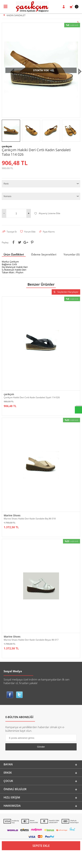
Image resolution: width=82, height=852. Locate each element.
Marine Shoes (12, 537)
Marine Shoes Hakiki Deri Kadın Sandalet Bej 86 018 (30, 540)
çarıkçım (9, 416)
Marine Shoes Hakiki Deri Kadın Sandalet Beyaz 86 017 (31, 661)
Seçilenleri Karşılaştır (65, 313)
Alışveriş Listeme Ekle (47, 235)
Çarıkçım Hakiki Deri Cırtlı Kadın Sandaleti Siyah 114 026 (32, 419)
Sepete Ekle (41, 846)
